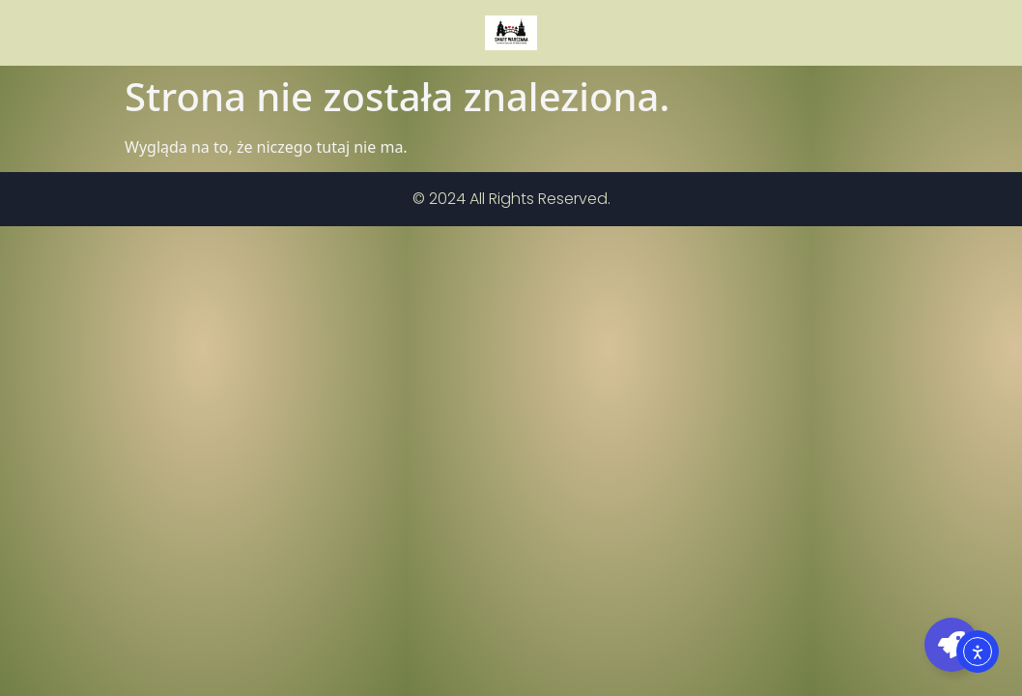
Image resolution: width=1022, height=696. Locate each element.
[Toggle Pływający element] (951, 645)
